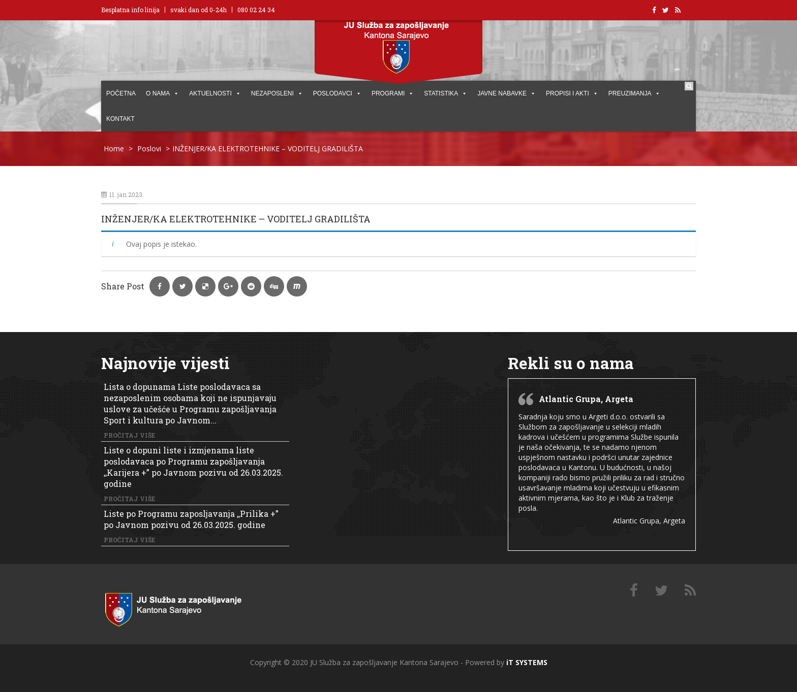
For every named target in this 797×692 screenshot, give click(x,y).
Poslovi (149, 148)
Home (114, 148)
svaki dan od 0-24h (198, 10)
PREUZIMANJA (634, 93)
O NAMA (162, 93)
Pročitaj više (129, 435)
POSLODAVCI (337, 93)
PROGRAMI (393, 93)
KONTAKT (120, 118)
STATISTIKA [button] (445, 93)
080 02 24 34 (256, 10)
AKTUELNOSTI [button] (214, 93)
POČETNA (121, 93)
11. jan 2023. (122, 194)
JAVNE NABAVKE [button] (506, 93)
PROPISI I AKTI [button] (572, 93)
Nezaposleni (277, 93)
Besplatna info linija (130, 10)
